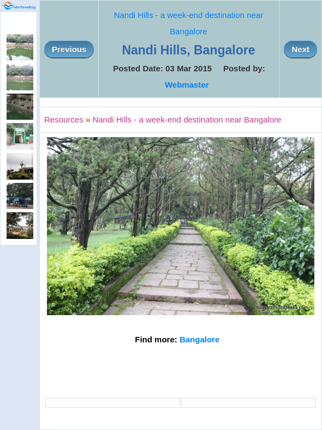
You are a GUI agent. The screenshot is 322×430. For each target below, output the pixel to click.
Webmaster (187, 84)
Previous (69, 49)
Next (300, 49)
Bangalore (199, 339)
